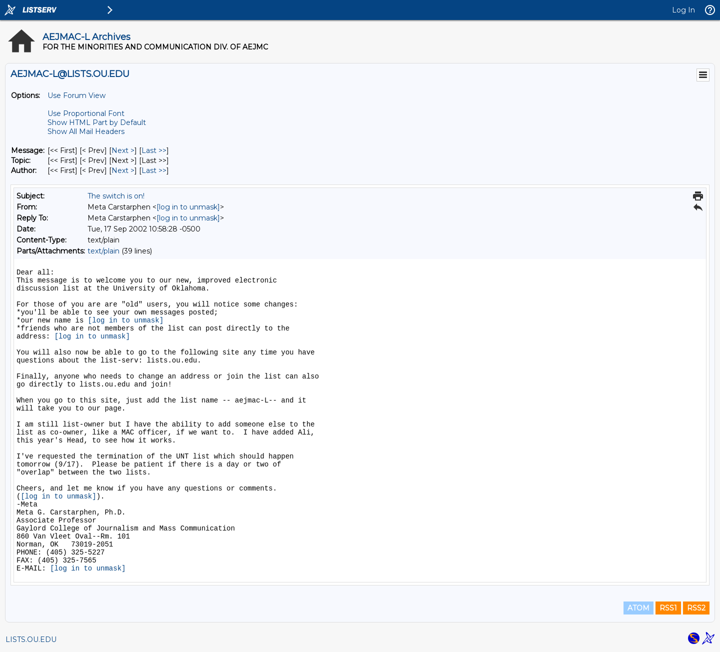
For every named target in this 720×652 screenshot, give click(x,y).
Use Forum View (77, 95)
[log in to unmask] (188, 207)
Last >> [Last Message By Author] (154, 170)
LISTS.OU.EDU (31, 639)
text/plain (104, 251)
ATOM (639, 608)
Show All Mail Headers (86, 131)
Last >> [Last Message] (154, 150)
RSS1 (668, 608)
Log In (683, 10)
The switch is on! (116, 196)
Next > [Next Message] (123, 150)
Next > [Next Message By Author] (123, 170)
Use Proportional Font (86, 113)
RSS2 (696, 608)
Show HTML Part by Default (97, 122)
